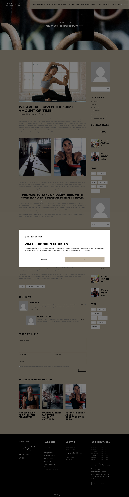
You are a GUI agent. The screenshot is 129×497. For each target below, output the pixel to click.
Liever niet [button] (44, 259)
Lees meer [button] (87, 250)
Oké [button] (85, 259)
